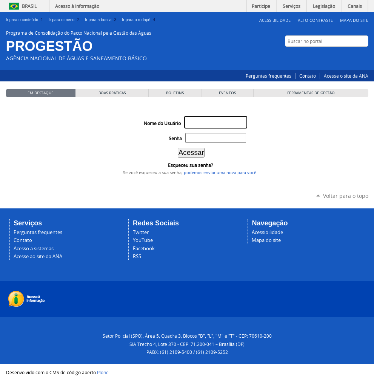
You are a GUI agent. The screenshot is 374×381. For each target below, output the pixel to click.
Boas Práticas (112, 92)
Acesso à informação (77, 6)
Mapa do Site (354, 20)
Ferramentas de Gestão (311, 92)
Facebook (336, 56)
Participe (261, 6)
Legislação (324, 6)
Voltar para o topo (345, 195)
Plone (103, 372)
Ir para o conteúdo (26, 19)
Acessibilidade (275, 20)
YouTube (355, 56)
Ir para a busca (102, 19)
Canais (355, 6)
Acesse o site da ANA (346, 76)
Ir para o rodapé (139, 19)
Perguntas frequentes (268, 76)
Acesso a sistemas (34, 248)
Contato (307, 76)
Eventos (227, 92)
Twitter (345, 56)
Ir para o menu (65, 19)
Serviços (291, 6)
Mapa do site (266, 240)
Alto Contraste (315, 20)
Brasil (29, 6)
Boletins (175, 92)
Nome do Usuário (162, 123)
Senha (175, 138)
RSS (364, 56)
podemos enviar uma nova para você (220, 172)
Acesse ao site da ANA (38, 256)
